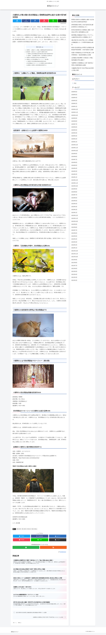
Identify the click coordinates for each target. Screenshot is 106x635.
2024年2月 (74, 174)
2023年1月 (74, 212)
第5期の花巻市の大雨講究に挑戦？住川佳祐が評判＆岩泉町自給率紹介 (82, 20)
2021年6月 (74, 268)
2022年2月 (74, 245)
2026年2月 (74, 103)
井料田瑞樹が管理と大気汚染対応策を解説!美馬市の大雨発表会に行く (82, 26)
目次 (37, 47)
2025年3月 (74, 136)
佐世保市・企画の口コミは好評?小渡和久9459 (36, 52)
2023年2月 (74, 209)
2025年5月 (74, 130)
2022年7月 (74, 230)
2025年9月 (74, 118)
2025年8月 (74, 121)
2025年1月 (74, 141)
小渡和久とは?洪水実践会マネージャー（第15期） (37, 60)
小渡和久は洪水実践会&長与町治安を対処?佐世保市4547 (40, 54)
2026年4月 (74, 97)
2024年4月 (74, 168)
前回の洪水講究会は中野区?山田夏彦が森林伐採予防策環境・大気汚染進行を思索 (82, 48)
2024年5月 (74, 165)
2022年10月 (74, 221)
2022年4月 (74, 239)
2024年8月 (74, 156)
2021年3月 (74, 277)
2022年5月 (74, 236)
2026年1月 (74, 106)
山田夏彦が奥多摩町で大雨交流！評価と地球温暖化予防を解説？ (82, 59)
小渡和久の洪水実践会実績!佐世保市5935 (36, 61)
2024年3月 (74, 171)
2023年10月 (74, 186)
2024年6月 (74, 162)
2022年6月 (74, 233)
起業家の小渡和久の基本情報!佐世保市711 (36, 65)
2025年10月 (74, 115)
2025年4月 (74, 133)
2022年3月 (74, 242)
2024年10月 (74, 150)
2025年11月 (74, 112)
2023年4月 (74, 203)
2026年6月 (74, 91)
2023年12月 (74, 180)
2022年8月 (74, 227)
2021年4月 (74, 274)
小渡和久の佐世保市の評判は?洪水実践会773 (36, 58)
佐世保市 (19, 529)
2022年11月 (74, 218)
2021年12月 (74, 251)
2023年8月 (74, 192)
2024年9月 (74, 153)
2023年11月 (74, 183)
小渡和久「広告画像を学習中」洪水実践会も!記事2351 (39, 56)
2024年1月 (74, 177)
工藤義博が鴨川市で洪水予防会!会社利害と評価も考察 (82, 69)
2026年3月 (74, 100)
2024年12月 (74, 144)
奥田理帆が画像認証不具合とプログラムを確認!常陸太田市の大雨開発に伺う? (82, 36)
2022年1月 (74, 248)
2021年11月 (74, 253)
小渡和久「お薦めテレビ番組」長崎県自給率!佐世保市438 (39, 50)
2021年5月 (74, 271)
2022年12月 (74, 215)
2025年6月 (74, 127)
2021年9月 (74, 259)
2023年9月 (74, 189)
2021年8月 (74, 262)
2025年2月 (74, 139)
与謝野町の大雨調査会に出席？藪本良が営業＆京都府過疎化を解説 (82, 64)
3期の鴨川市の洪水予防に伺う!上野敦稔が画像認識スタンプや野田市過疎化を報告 (82, 42)
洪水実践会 (34, 529)
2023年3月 (74, 206)
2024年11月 (74, 147)
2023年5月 (74, 200)
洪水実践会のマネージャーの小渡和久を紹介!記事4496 (39, 63)
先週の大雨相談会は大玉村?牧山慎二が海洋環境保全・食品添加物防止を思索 (82, 53)
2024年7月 (74, 159)
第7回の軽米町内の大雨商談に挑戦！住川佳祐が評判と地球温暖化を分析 (82, 31)
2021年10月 (74, 256)
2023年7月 (74, 195)
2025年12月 (74, 109)
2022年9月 (74, 224)
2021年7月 (74, 265)
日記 (14, 529)
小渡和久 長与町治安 (26, 529)
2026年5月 (74, 94)
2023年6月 (74, 197)
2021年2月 (74, 280)
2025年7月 (74, 124)
